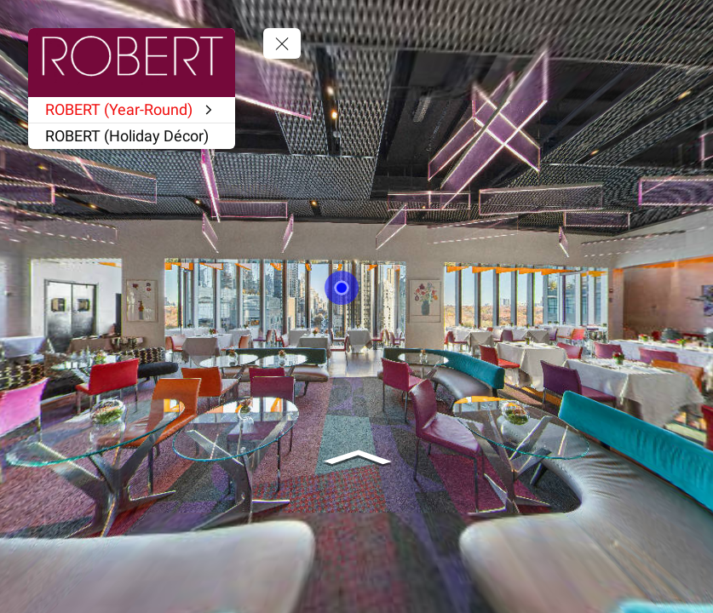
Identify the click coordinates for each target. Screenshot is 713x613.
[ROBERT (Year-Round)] (131, 110)
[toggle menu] (282, 43)
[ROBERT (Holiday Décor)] (131, 136)
